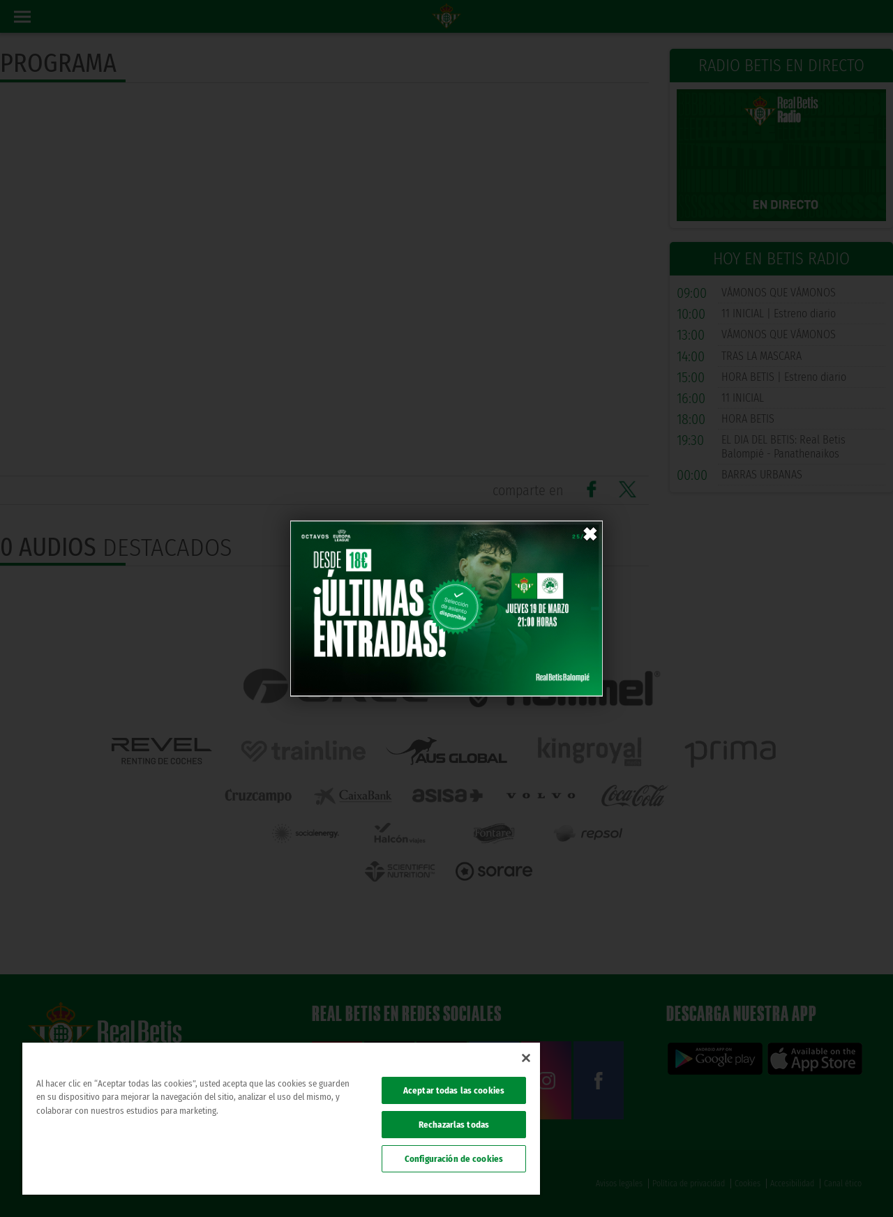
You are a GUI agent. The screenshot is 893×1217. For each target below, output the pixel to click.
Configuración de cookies (454, 1159)
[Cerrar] (526, 1058)
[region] (281, 1119)
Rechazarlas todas (454, 1124)
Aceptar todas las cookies (453, 1090)
